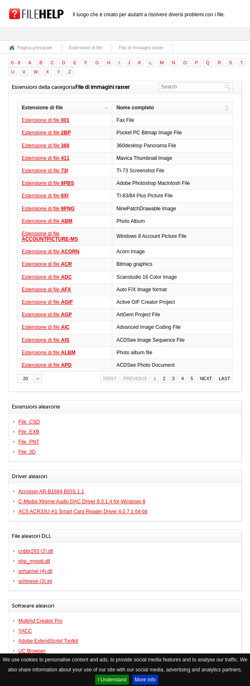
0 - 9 (15, 62)
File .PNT (28, 442)
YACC (25, 631)
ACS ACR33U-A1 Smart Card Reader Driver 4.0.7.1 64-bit (82, 511)
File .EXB (28, 432)
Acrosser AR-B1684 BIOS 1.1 (51, 491)
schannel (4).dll (35, 571)
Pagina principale (34, 47)
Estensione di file (45, 120)
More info (145, 680)
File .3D (26, 452)
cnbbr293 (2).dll (35, 551)
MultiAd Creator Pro (40, 621)
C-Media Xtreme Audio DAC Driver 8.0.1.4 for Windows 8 (81, 501)
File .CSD (29, 422)
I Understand (112, 680)
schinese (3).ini (35, 581)
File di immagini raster (141, 47)
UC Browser (31, 651)
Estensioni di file (85, 47)
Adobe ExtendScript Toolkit (48, 641)
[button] (29, 378)
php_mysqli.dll (34, 561)
